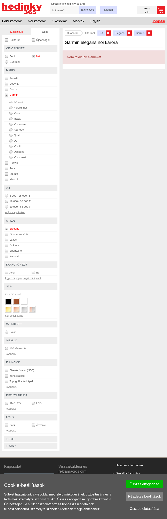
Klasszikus (16, 31)
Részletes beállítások (144, 496)
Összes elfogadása (144, 484)
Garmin (11, 94)
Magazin (159, 21)
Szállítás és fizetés (128, 473)
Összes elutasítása (144, 509)
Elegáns (12, 228)
